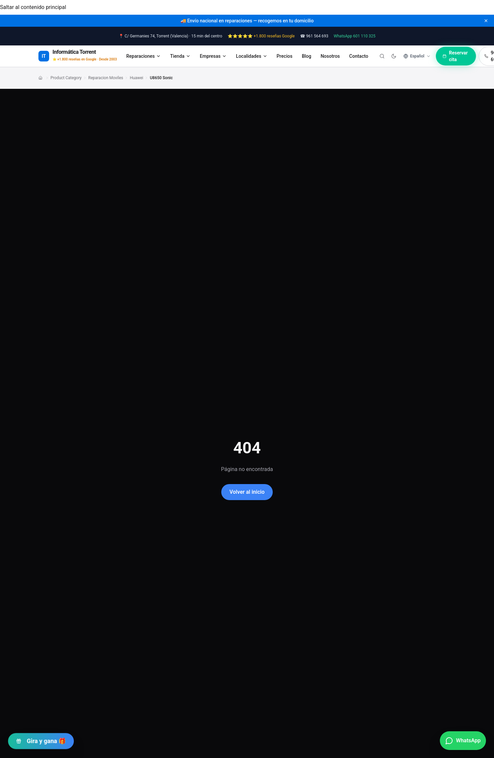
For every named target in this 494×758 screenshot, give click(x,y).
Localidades (251, 56)
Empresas (213, 56)
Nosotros (330, 56)
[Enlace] (41, 77)
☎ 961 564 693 (314, 36)
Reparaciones (143, 56)
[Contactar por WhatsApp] (463, 740)
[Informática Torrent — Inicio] (77, 56)
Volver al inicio (246, 492)
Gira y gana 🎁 (41, 739)
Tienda (180, 56)
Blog (306, 56)
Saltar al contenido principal (33, 7)
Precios (284, 56)
